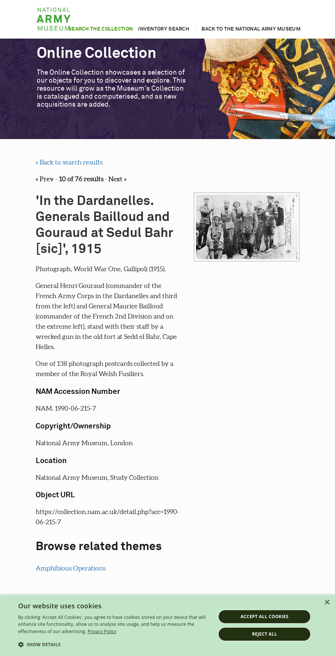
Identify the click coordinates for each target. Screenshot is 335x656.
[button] (114, 645)
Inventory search (163, 29)
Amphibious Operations (70, 568)
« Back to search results (69, 162)
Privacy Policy (102, 631)
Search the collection (100, 29)
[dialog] (167, 625)
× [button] (327, 602)
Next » (117, 179)
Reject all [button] (264, 634)
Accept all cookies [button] (264, 616)
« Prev (45, 179)
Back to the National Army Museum (251, 29)
